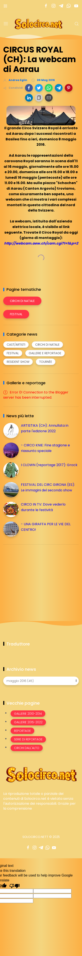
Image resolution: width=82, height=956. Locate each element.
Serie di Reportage (28, 739)
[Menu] (5, 23)
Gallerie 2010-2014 (28, 713)
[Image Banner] (41, 774)
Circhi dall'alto (26, 748)
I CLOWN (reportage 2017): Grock (49, 464)
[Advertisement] (35, 578)
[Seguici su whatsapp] (68, 6)
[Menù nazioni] (5, 6)
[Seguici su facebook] (46, 6)
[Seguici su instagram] (53, 6)
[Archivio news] (41, 681)
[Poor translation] (14, 885)
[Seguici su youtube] (76, 6)
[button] (29, 88)
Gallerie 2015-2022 (28, 722)
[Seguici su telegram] (61, 6)
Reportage (22, 731)
